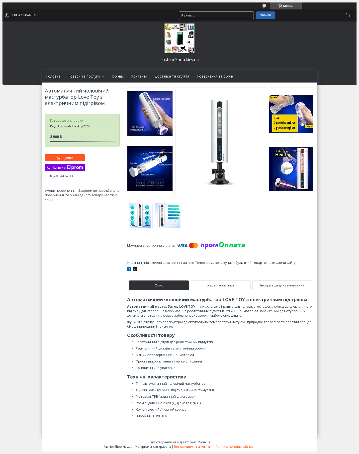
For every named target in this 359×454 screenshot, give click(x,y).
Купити (68, 158)
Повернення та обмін (215, 76)
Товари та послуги (84, 76)
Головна (53, 76)
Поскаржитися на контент (193, 447)
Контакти (139, 76)
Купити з (68, 167)
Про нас (117, 76)
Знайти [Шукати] (265, 15)
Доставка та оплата (172, 76)
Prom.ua (204, 442)
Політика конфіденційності (235, 447)
